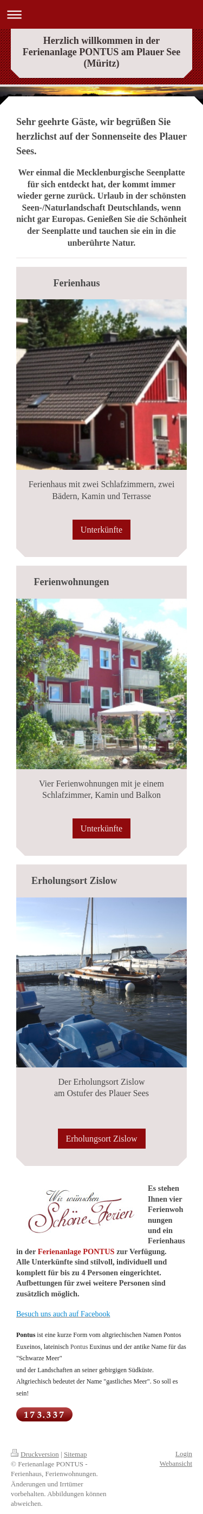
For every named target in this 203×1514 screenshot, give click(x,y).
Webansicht (176, 1463)
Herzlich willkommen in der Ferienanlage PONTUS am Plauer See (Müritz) (102, 52)
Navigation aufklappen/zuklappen (101, 14)
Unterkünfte (101, 529)
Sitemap (75, 1454)
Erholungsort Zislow (101, 1138)
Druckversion (35, 1454)
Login (183, 1454)
